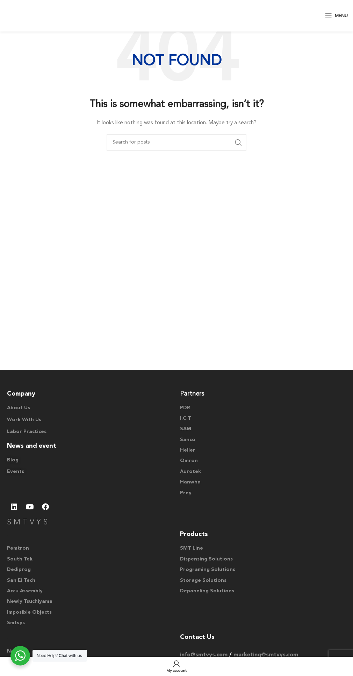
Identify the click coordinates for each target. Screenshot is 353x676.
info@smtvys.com (204, 655)
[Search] (176, 142)
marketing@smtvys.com (265, 655)
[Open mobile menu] (336, 16)
